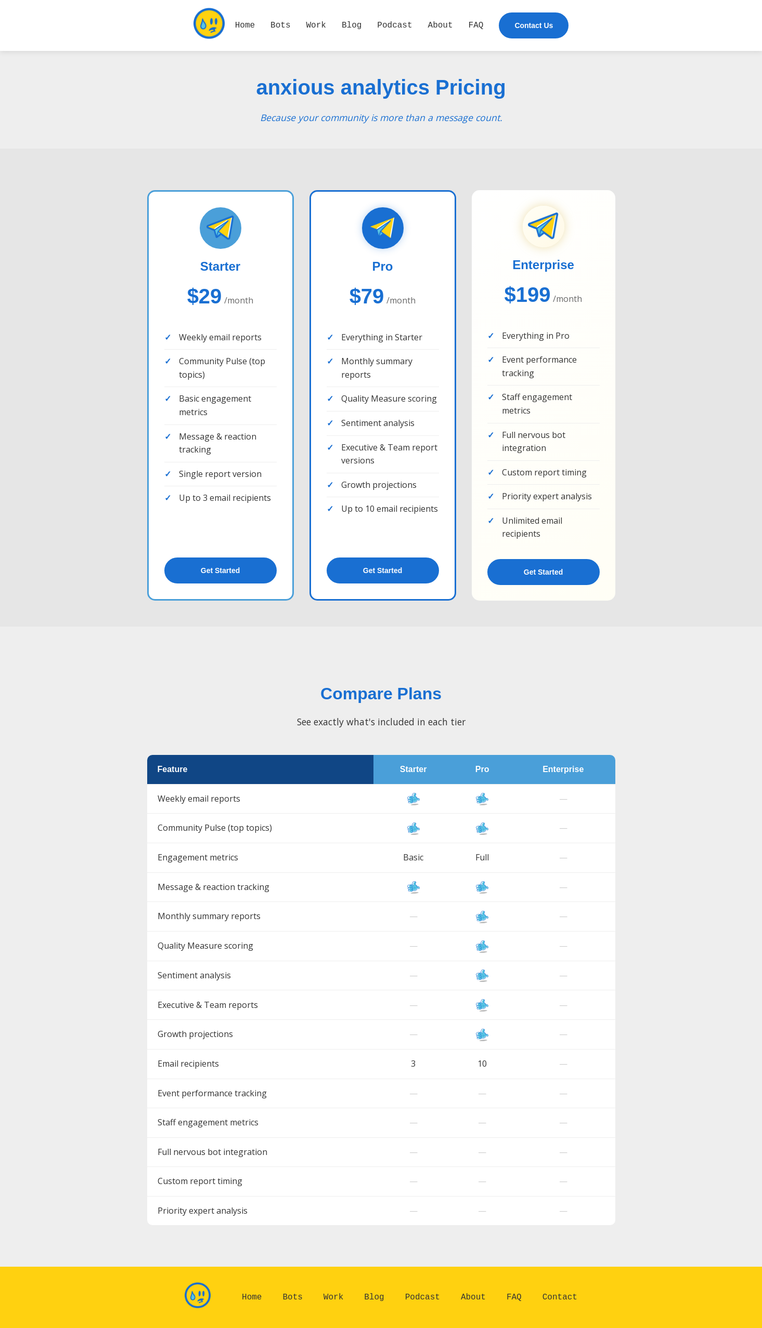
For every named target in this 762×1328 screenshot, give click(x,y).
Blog (351, 25)
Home (245, 25)
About (440, 25)
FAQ (476, 25)
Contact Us (533, 25)
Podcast (394, 25)
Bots (280, 25)
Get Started (220, 570)
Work (316, 25)
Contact (560, 1297)
